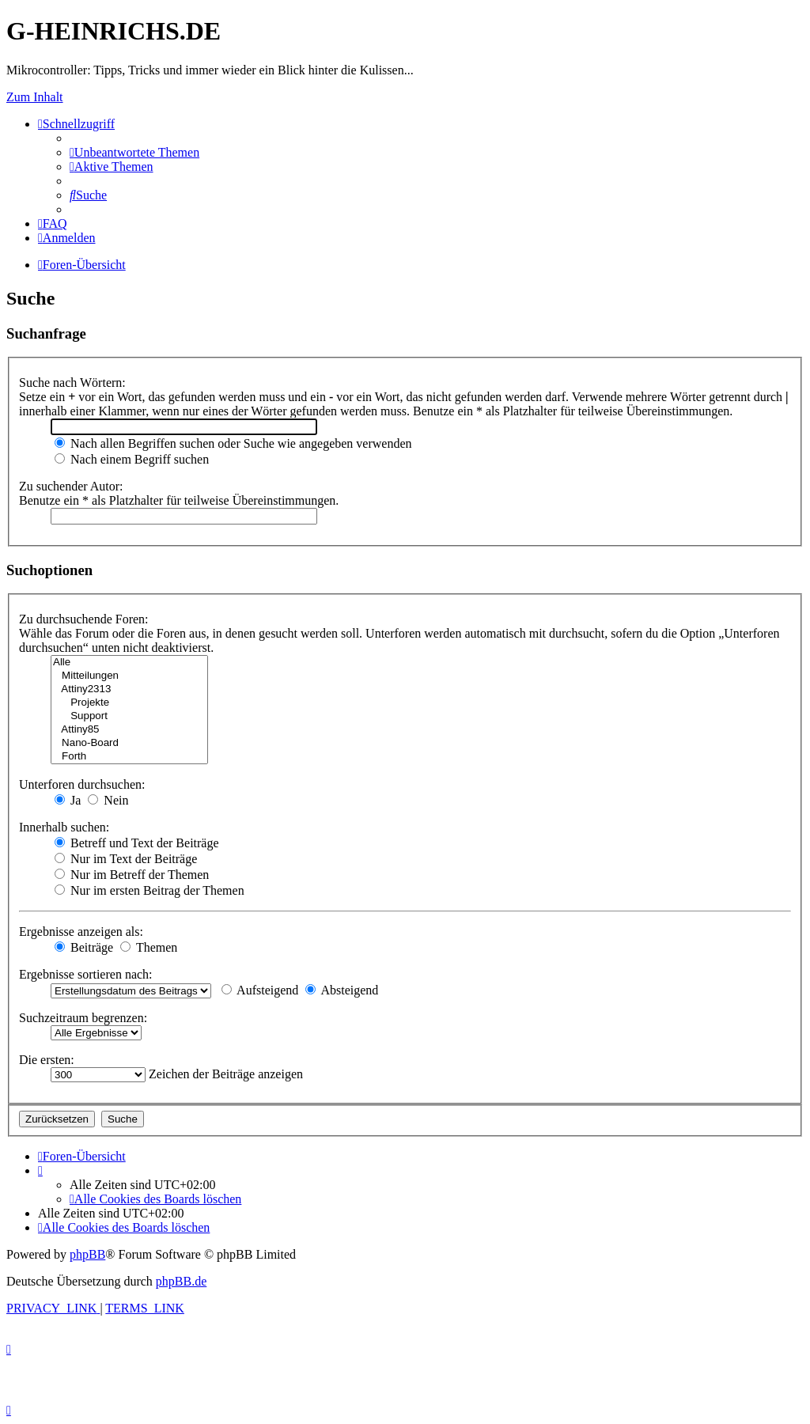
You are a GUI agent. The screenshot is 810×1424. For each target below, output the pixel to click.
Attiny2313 (129, 689)
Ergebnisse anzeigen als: (81, 931)
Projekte (129, 703)
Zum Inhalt (34, 97)
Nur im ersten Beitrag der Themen (149, 890)
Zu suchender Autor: (71, 486)
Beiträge (84, 947)
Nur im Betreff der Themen (132, 874)
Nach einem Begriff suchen (132, 459)
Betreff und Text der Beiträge (137, 843)
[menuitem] (134, 152)
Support (129, 716)
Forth (129, 756)
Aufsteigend (259, 990)
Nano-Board (129, 743)
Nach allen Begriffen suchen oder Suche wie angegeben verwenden (233, 443)
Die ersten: (46, 1059)
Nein (108, 800)
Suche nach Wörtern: (72, 382)
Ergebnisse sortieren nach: (86, 974)
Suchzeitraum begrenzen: (83, 1017)
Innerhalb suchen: (64, 827)
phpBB (87, 1254)
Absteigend (341, 990)
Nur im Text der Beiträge (126, 858)
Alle (129, 662)
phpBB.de (181, 1281)
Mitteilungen (129, 676)
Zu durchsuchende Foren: (84, 619)
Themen (148, 947)
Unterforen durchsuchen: (82, 784)
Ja (68, 800)
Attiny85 (129, 730)
